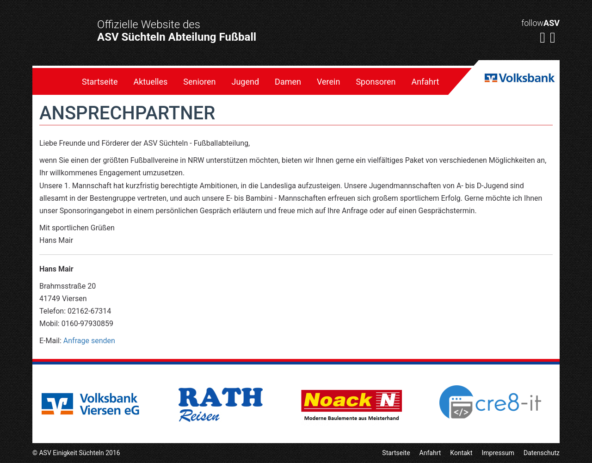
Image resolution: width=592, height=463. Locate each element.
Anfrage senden (89, 340)
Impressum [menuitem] (498, 453)
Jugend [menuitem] (245, 81)
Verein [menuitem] (328, 81)
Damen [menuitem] (288, 81)
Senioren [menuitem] (199, 81)
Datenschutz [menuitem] (542, 453)
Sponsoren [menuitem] (375, 81)
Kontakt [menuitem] (461, 453)
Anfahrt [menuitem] (425, 81)
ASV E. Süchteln (58, 45)
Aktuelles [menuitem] (150, 81)
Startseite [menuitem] (99, 81)
